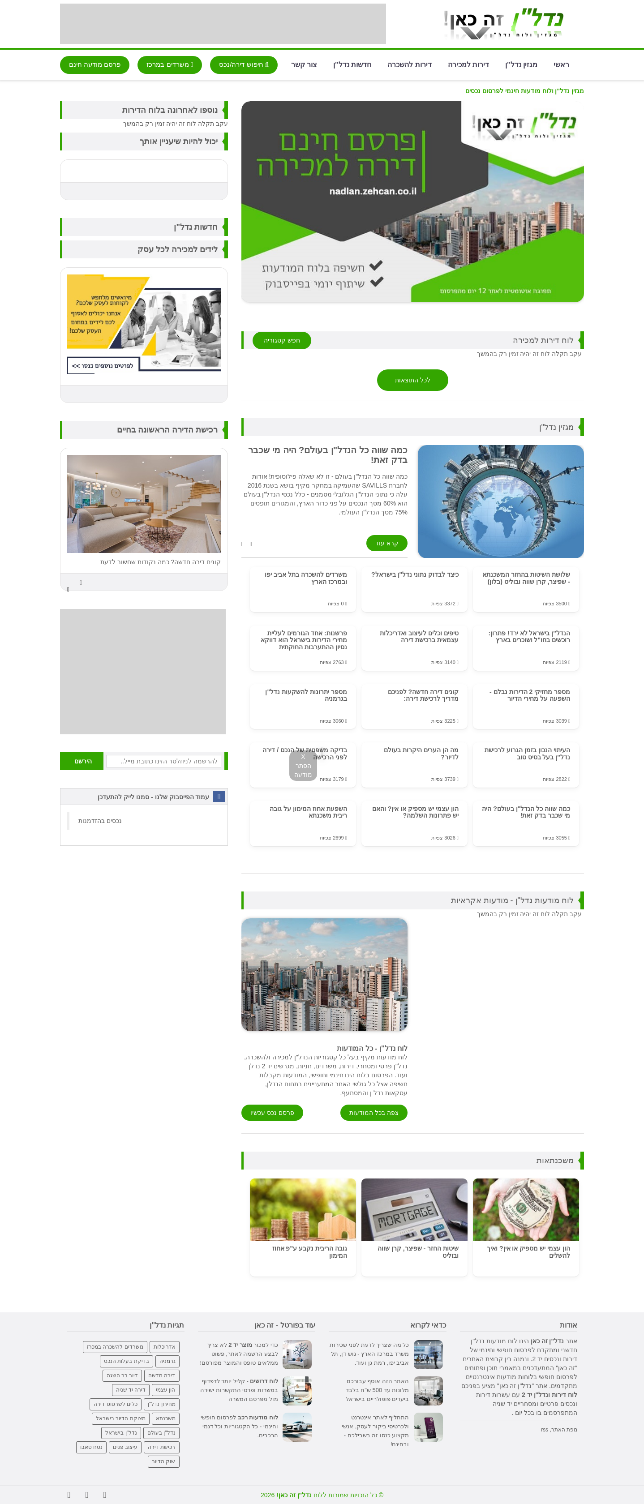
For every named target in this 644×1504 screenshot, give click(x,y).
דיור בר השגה (122, 1375)
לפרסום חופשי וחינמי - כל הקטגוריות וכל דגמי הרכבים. (239, 1426)
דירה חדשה (161, 1375)
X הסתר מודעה (303, 765)
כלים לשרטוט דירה (115, 1404)
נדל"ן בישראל (121, 1433)
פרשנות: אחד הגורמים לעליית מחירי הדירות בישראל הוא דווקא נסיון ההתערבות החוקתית (304, 640)
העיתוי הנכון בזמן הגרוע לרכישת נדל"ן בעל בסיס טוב (527, 753)
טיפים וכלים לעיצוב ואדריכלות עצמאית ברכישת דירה (419, 636)
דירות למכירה (468, 64)
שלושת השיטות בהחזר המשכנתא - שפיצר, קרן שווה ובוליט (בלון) (526, 578)
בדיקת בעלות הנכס (126, 1361)
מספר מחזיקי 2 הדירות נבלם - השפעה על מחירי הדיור (529, 695)
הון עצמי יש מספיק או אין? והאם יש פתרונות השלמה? (415, 812)
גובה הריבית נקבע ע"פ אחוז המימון (309, 1252)
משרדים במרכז (169, 64)
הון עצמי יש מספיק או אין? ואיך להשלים (528, 1252)
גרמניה (167, 1361)
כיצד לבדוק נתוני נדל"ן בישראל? (415, 574)
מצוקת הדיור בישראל (121, 1418)
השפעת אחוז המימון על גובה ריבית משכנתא (308, 812)
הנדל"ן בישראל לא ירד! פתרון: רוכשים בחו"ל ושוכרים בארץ (529, 636)
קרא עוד (387, 543)
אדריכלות (165, 1347)
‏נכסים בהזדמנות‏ (100, 820)
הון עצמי (165, 1390)
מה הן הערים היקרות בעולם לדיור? (421, 753)
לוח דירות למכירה (543, 340)
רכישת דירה (161, 1447)
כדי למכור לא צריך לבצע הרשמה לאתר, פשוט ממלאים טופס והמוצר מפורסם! (239, 1353)
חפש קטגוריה (282, 340)
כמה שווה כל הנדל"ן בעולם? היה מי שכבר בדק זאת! (526, 812)
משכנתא (166, 1418)
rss (544, 1430)
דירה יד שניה (131, 1390)
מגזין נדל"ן (521, 64)
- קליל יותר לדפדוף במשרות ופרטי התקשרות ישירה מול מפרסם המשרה (239, 1390)
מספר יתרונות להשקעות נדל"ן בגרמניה (306, 695)
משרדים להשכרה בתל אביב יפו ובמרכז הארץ (306, 578)
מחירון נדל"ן (162, 1404)
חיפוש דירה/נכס (244, 64)
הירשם (83, 761)
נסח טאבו (91, 1447)
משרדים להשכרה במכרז (115, 1347)
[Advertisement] (223, 24)
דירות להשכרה (409, 64)
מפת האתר (564, 1430)
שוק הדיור (163, 1461)
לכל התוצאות (412, 380)
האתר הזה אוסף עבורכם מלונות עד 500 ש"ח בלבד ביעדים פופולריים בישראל (377, 1390)
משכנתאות (555, 1160)
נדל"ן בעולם (161, 1433)
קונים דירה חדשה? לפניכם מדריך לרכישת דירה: (423, 695)
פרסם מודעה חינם (94, 64)
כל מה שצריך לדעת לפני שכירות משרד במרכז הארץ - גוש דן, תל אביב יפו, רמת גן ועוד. (369, 1353)
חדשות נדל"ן (352, 64)
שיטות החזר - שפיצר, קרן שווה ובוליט (418, 1252)
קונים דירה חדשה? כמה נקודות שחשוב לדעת (160, 562)
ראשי (561, 64)
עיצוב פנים (125, 1447)
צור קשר (304, 64)
